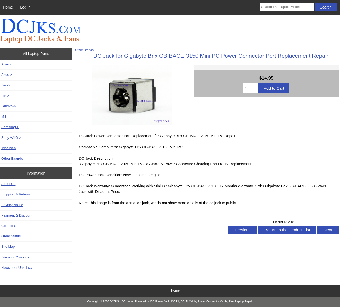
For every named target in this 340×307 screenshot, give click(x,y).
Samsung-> (10, 127)
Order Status (11, 236)
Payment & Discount (16, 215)
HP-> (5, 96)
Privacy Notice (12, 205)
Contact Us (9, 226)
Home (8, 7)
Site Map (8, 247)
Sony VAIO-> (11, 138)
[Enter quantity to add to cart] (250, 88)
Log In (25, 7)
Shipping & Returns (16, 194)
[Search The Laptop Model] (286, 7)
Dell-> (5, 85)
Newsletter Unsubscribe (19, 268)
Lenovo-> (8, 106)
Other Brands (84, 50)
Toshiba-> (8, 148)
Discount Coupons (15, 257)
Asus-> (6, 75)
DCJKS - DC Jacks (121, 301)
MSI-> (5, 117)
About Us (8, 184)
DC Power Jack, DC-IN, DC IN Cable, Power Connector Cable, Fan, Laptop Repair (201, 301)
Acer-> (6, 64)
